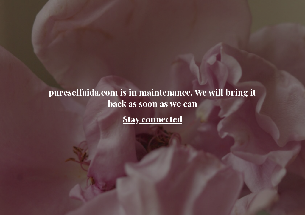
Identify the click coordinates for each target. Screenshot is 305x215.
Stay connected (152, 119)
